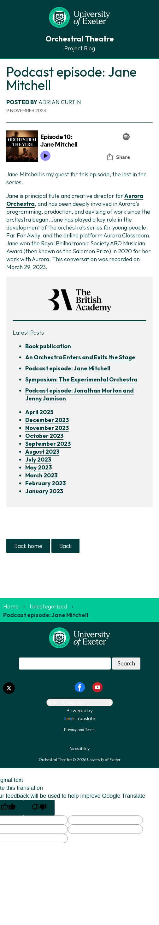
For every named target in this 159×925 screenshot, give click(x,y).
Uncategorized (48, 606)
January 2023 (44, 491)
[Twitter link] (9, 688)
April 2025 (39, 412)
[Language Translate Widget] (79, 702)
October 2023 (44, 435)
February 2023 (45, 483)
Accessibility (79, 748)
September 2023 (48, 443)
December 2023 (47, 420)
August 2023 (42, 451)
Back (65, 546)
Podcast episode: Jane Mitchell (67, 368)
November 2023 (47, 427)
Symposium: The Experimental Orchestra (81, 379)
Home (11, 606)
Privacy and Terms (79, 729)
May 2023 (38, 467)
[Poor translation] (39, 807)
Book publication (48, 346)
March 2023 (41, 475)
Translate (79, 718)
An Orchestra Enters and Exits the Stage (80, 357)
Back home (28, 546)
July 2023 (38, 459)
